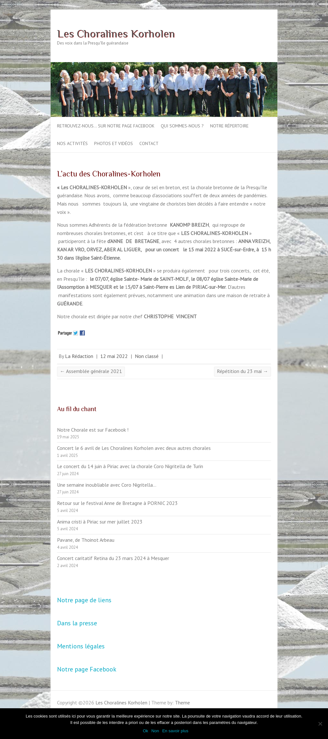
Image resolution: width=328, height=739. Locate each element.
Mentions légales (81, 646)
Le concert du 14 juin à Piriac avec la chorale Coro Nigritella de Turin (130, 466)
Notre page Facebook (86, 669)
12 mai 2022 (114, 356)
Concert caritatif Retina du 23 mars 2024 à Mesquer (113, 558)
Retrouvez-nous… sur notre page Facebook (105, 126)
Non (155, 730)
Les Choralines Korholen (116, 33)
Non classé (147, 356)
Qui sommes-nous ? (182, 126)
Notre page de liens (84, 600)
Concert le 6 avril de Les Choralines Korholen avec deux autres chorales (134, 448)
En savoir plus (175, 730)
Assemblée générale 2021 (91, 371)
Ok (145, 730)
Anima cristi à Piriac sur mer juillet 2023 (100, 521)
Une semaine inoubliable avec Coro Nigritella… (106, 485)
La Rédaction (79, 356)
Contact (149, 143)
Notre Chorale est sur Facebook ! (92, 429)
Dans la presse (77, 623)
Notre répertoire (229, 126)
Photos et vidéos (113, 143)
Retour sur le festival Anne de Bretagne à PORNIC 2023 (117, 503)
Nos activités (72, 143)
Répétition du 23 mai (242, 371)
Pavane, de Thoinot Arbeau (85, 540)
